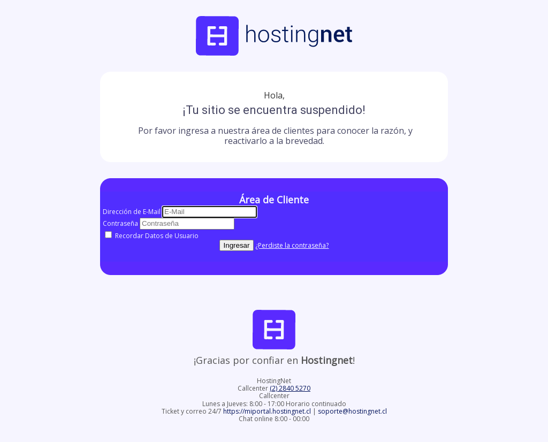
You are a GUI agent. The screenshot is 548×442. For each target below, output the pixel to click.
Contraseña (120, 223)
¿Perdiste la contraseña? (292, 245)
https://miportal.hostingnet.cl (268, 411)
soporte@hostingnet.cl (352, 411)
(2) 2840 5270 (290, 388)
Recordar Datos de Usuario (152, 235)
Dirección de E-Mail (132, 211)
